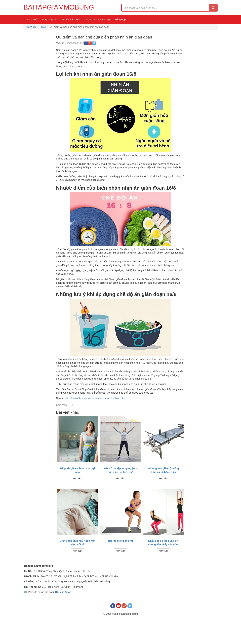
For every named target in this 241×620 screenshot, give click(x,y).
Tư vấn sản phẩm (71, 19)
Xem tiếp (77, 478)
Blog (43, 26)
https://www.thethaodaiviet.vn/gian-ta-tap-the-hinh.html (95, 398)
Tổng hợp (120, 19)
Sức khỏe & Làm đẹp (98, 19)
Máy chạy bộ (49, 19)
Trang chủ (31, 19)
